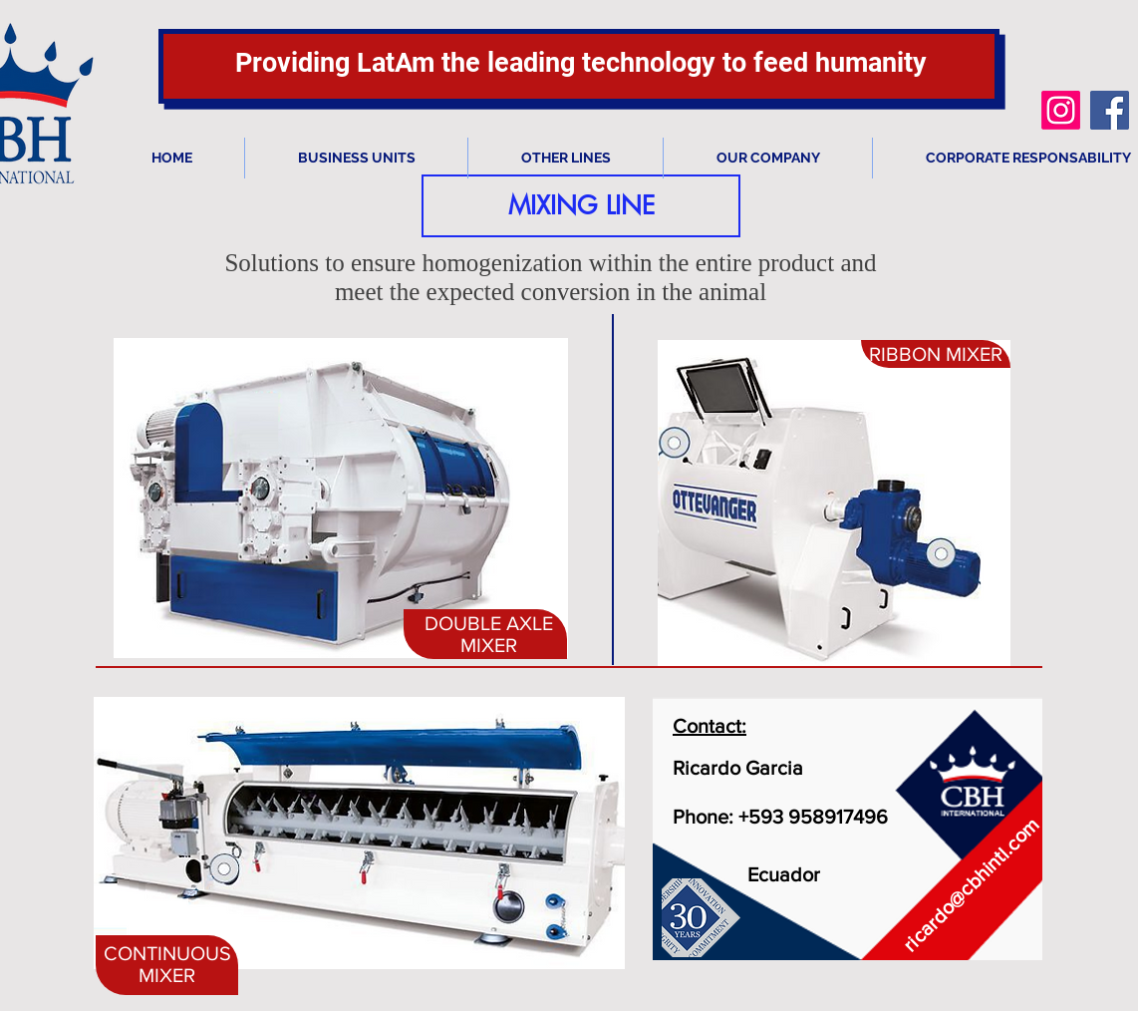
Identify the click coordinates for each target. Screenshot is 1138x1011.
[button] (581, 205)
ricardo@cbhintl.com (970, 885)
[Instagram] (1060, 110)
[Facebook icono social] (1109, 110)
